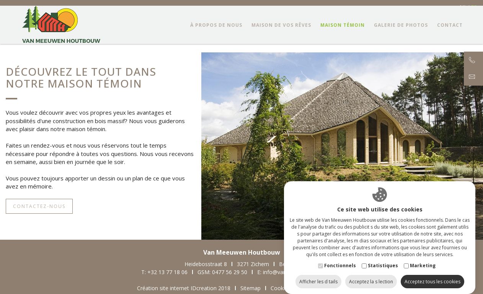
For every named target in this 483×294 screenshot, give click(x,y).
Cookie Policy (287, 288)
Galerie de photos (400, 32)
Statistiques (383, 258)
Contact (449, 32)
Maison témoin (341, 32)
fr (474, 7)
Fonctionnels (340, 258)
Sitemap (250, 288)
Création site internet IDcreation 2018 (183, 288)
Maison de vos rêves (280, 32)
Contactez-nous (39, 206)
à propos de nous (215, 32)
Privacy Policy (331, 288)
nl (463, 7)
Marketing (423, 258)
